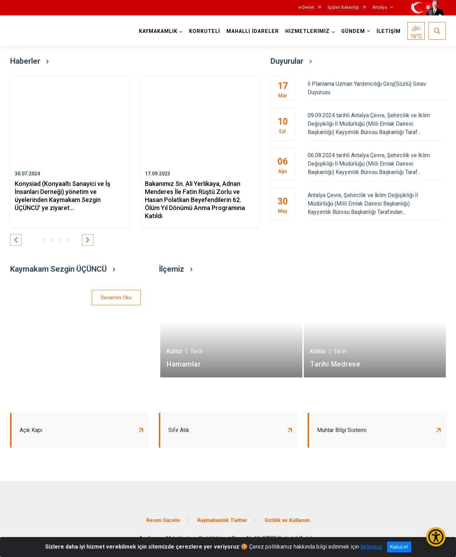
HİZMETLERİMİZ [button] (307, 31)
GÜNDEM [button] (353, 31)
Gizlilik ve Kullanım (287, 520)
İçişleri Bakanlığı (343, 7)
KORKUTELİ (204, 31)
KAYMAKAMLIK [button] (158, 31)
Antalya (379, 7)
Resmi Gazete (163, 520)
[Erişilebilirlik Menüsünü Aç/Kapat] (436, 536)
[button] (16, 240)
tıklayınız (371, 546)
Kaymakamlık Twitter (222, 520)
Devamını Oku (116, 297)
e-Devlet (306, 7)
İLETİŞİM (389, 31)
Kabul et (399, 547)
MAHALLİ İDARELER (252, 31)
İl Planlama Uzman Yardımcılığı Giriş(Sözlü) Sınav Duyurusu (377, 88)
